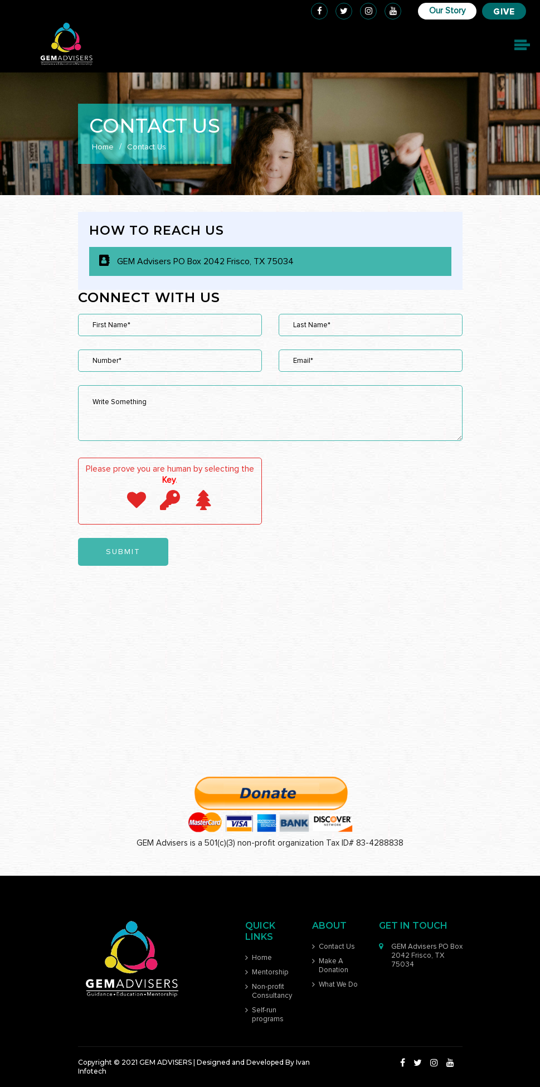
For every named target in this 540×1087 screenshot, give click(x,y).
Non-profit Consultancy (272, 991)
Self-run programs (268, 1015)
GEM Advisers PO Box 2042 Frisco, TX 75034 (205, 261)
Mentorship (270, 972)
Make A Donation (333, 966)
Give (504, 12)
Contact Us (337, 946)
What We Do (338, 984)
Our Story (447, 11)
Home (103, 147)
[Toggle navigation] (520, 44)
